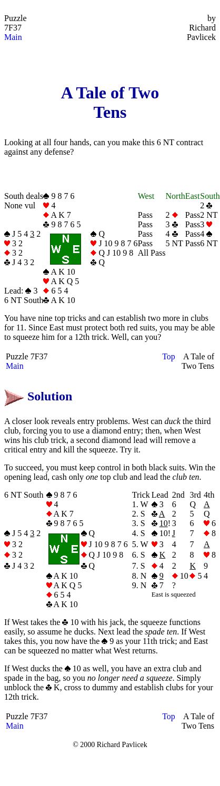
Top (168, 356)
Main (13, 37)
